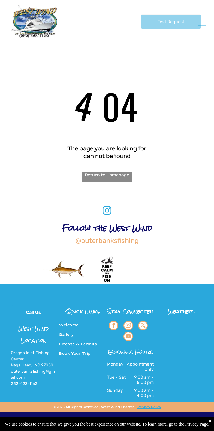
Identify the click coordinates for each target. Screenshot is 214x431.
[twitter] (143, 326)
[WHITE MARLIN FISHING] (22, 269)
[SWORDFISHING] (64, 269)
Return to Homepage (107, 175)
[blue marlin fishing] (192, 269)
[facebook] (113, 326)
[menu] (202, 23)
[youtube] (128, 337)
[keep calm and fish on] (107, 269)
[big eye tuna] (149, 269)
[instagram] (128, 326)
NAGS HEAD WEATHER (180, 341)
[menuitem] (80, 325)
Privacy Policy (149, 407)
